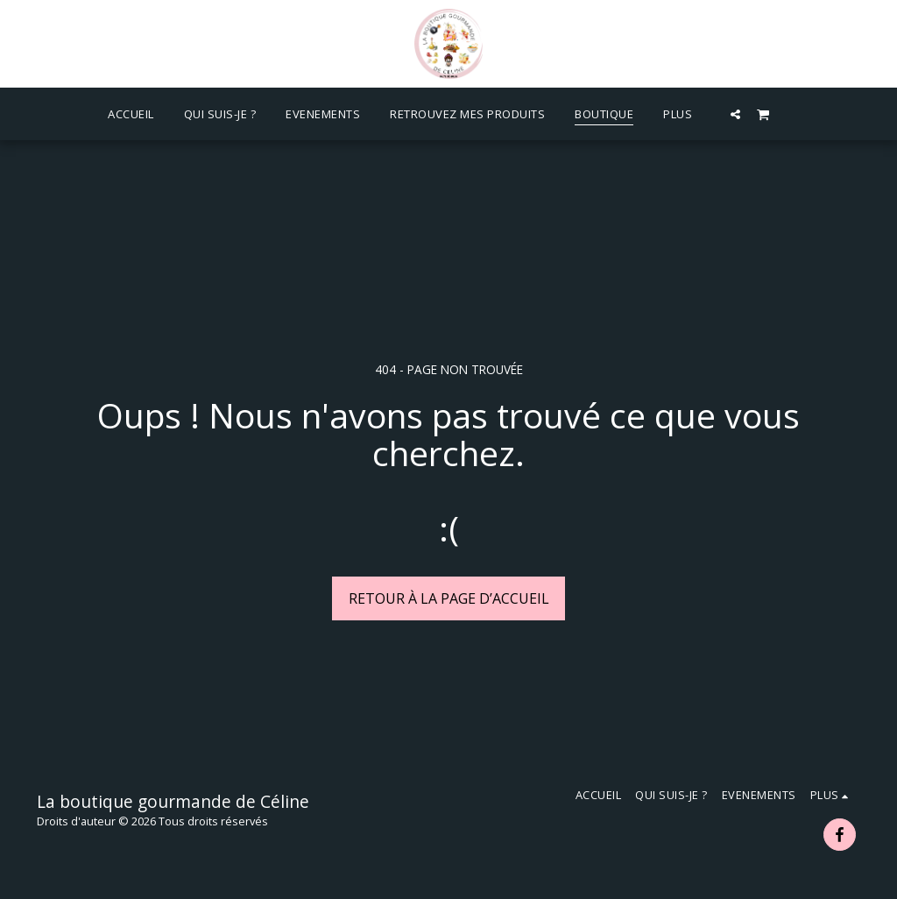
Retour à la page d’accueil (449, 598)
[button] (735, 114)
